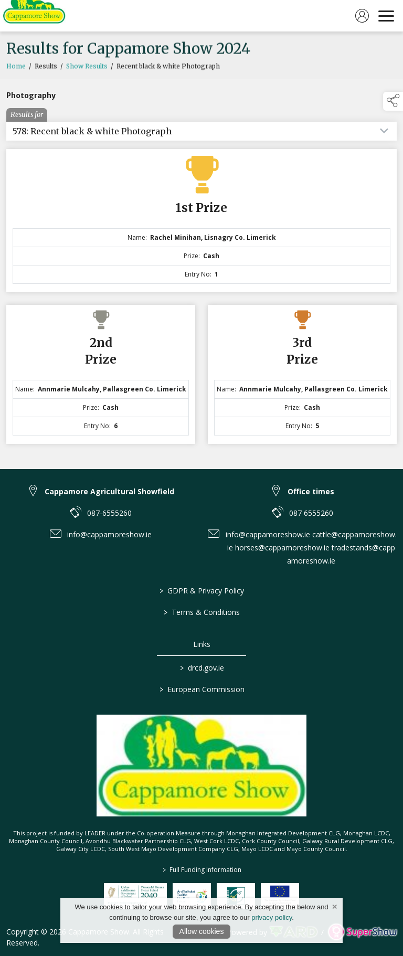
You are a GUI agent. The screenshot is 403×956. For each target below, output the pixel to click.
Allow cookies (201, 931)
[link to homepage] (34, 15)
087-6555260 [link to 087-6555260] (109, 513)
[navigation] (386, 16)
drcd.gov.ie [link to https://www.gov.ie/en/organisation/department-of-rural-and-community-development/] (201, 668)
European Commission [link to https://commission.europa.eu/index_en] (201, 689)
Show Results (87, 75)
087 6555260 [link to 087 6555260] (311, 513)
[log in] (362, 15)
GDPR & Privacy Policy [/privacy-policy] (202, 591)
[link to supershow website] (362, 932)
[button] (393, 101)
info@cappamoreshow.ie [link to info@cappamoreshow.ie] (109, 534)
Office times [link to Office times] (311, 491)
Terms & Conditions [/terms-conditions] (202, 612)
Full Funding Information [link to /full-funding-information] (201, 869)
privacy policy (271, 917)
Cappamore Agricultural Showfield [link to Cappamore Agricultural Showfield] (109, 491)
